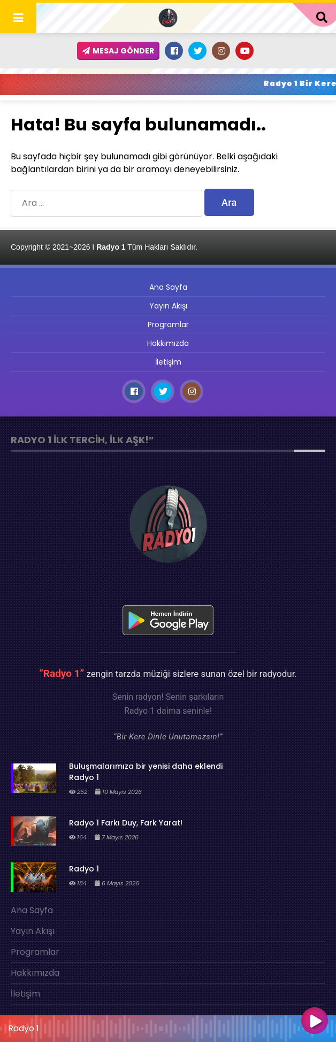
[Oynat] (314, 1021)
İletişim (168, 362)
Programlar (168, 324)
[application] (168, 1026)
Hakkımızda (168, 343)
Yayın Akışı (168, 305)
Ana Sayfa (168, 287)
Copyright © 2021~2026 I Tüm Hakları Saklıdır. (104, 247)
